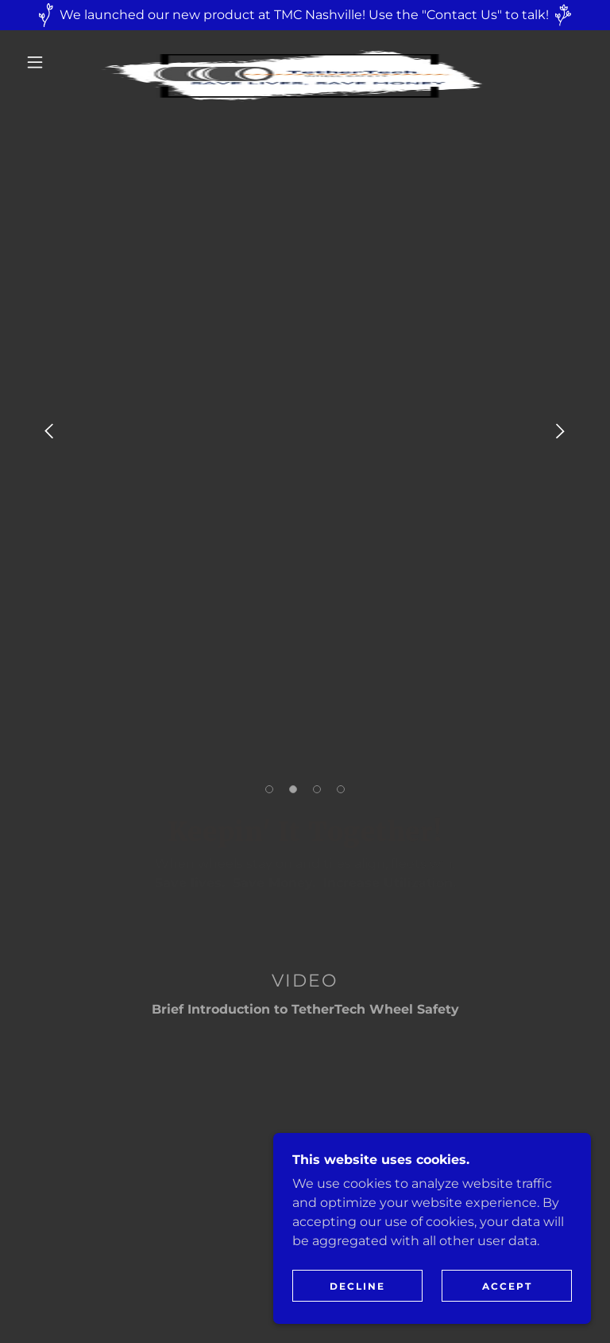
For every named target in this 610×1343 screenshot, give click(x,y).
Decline (357, 1286)
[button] (35, 62)
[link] (292, 49)
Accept (507, 1286)
